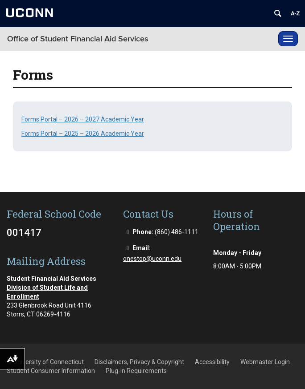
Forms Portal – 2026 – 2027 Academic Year (82, 119)
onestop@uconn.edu (152, 258)
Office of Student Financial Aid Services (77, 39)
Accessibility (212, 361)
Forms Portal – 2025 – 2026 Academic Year (82, 133)
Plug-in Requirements (136, 370)
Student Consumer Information (51, 370)
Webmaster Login (265, 361)
